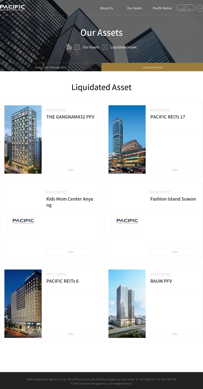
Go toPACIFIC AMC (185, 8)
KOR (200, 8)
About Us (106, 8)
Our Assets (134, 8)
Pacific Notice (162, 8)
